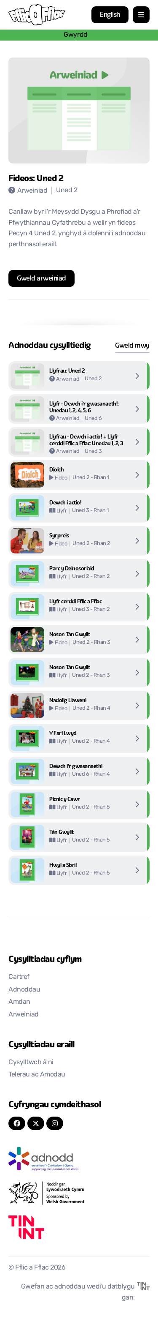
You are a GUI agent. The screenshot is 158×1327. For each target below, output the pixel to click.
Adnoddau (24, 989)
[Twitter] (35, 1123)
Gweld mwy (132, 345)
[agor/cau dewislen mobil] (141, 14)
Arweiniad (23, 1014)
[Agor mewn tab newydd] (41, 278)
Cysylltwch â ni (31, 1062)
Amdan (19, 1002)
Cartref (18, 977)
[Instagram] (54, 1123)
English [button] (110, 15)
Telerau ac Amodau (36, 1074)
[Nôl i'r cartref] (36, 14)
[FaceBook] (16, 1123)
